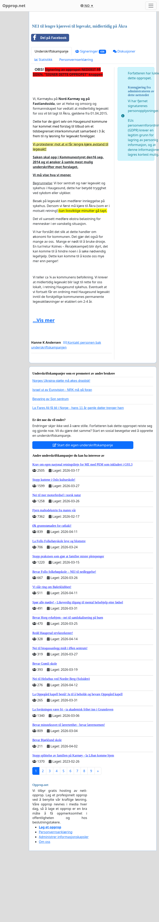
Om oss (44, 898)
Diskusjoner (124, 108)
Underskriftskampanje (51, 108)
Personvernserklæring (76, 116)
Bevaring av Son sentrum (50, 455)
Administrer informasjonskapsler (63, 893)
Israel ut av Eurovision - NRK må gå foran (62, 446)
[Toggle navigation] (151, 6)
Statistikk (43, 116)
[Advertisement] (91, 46)
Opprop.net (13, 5)
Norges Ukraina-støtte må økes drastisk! (61, 437)
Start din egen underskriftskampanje (83, 502)
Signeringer (90, 108)
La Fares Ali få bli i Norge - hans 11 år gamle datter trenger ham (78, 464)
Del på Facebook (48, 94)
